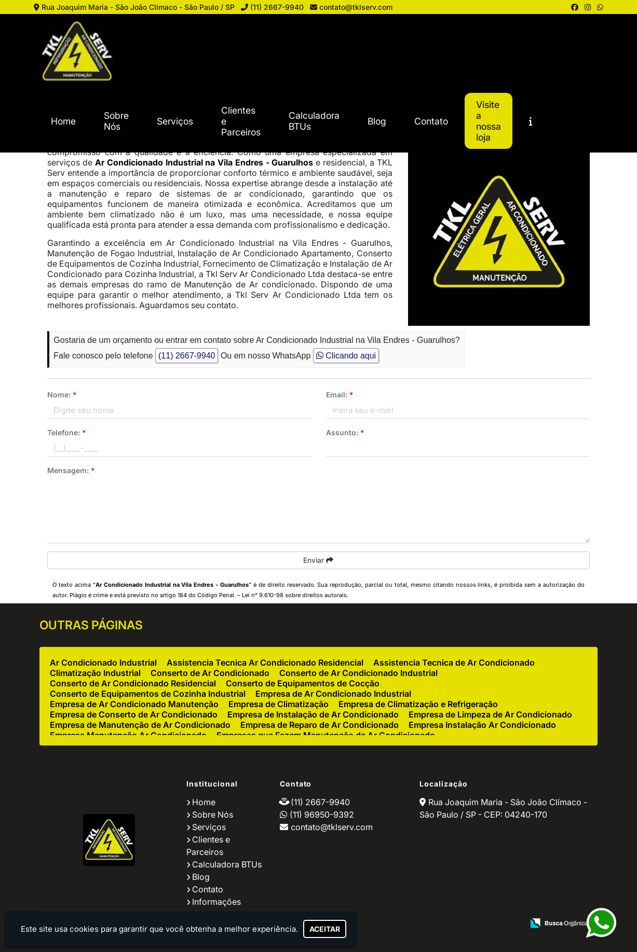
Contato (431, 121)
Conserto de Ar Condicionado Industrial (358, 673)
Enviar (318, 560)
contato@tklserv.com (355, 7)
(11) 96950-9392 (322, 814)
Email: (340, 394)
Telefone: (66, 432)
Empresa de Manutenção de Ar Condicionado (140, 725)
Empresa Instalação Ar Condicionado (482, 725)
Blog (377, 121)
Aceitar (324, 929)
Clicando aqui (346, 355)
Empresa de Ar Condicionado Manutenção (134, 704)
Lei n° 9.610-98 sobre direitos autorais (294, 595)
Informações (216, 901)
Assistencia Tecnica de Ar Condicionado (454, 662)
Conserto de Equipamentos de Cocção (303, 683)
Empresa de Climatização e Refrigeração (418, 704)
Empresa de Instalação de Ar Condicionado (313, 714)
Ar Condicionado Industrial (103, 662)
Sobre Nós (116, 121)
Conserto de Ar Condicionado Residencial (133, 683)
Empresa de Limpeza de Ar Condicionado (490, 714)
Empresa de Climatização (278, 704)
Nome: (62, 394)
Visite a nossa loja (488, 121)
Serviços (175, 121)
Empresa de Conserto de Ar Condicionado (134, 714)
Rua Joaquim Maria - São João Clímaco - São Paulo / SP (138, 7)
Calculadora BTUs (314, 121)
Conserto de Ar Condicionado (210, 673)
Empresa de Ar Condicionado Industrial (333, 693)
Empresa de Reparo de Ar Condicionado (319, 725)
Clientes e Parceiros (241, 121)
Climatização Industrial (95, 673)
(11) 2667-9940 (277, 7)
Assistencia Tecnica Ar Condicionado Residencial (265, 662)
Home (63, 121)
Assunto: (345, 432)
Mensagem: (71, 470)
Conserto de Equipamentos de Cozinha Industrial (148, 693)
